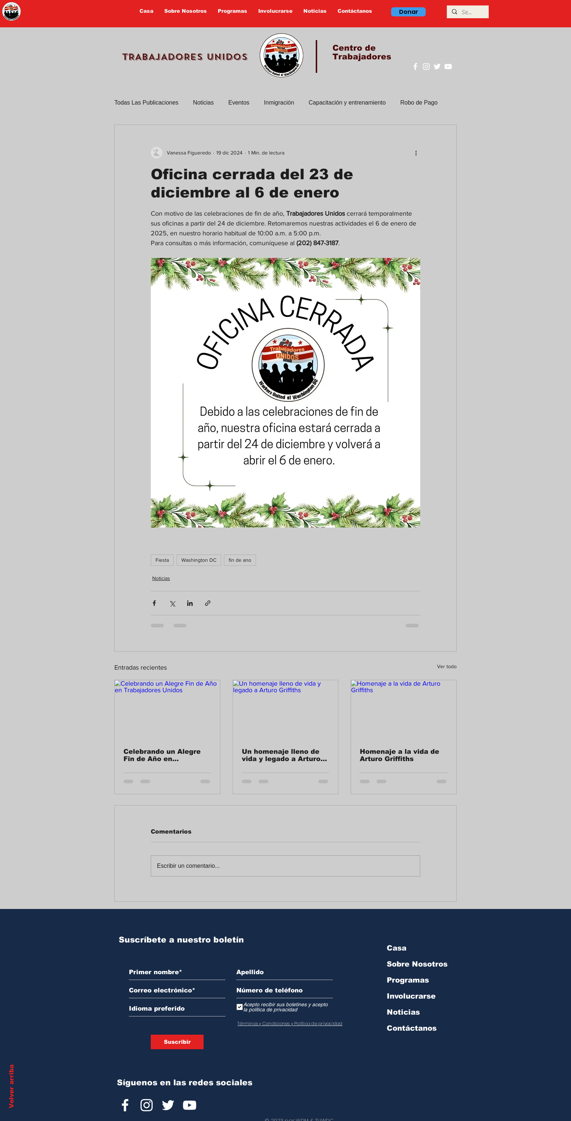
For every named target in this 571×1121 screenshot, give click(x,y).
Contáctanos (412, 1028)
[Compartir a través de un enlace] (207, 603)
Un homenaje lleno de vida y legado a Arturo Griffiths (281, 755)
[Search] (467, 12)
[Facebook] (415, 66)
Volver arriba (11, 1086)
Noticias (203, 102)
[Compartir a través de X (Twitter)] (172, 603)
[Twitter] (437, 66)
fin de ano (240, 560)
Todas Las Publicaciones (146, 102)
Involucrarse (411, 996)
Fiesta (162, 560)
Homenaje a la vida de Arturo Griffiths (399, 755)
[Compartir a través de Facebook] (154, 603)
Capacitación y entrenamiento (347, 102)
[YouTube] (448, 66)
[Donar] (408, 11)
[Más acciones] (415, 152)
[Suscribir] (177, 1042)
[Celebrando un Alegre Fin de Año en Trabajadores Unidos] (167, 709)
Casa (396, 948)
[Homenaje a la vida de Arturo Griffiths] (403, 709)
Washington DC (198, 560)
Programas (408, 980)
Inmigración (279, 102)
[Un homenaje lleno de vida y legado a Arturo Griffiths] (285, 709)
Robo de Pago (418, 102)
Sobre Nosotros (417, 964)
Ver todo (447, 666)
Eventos (238, 102)
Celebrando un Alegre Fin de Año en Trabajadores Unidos (162, 755)
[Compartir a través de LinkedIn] (189, 603)
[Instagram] (426, 66)
